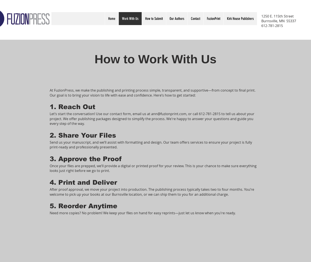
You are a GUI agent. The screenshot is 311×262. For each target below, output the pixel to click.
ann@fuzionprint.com (168, 113)
